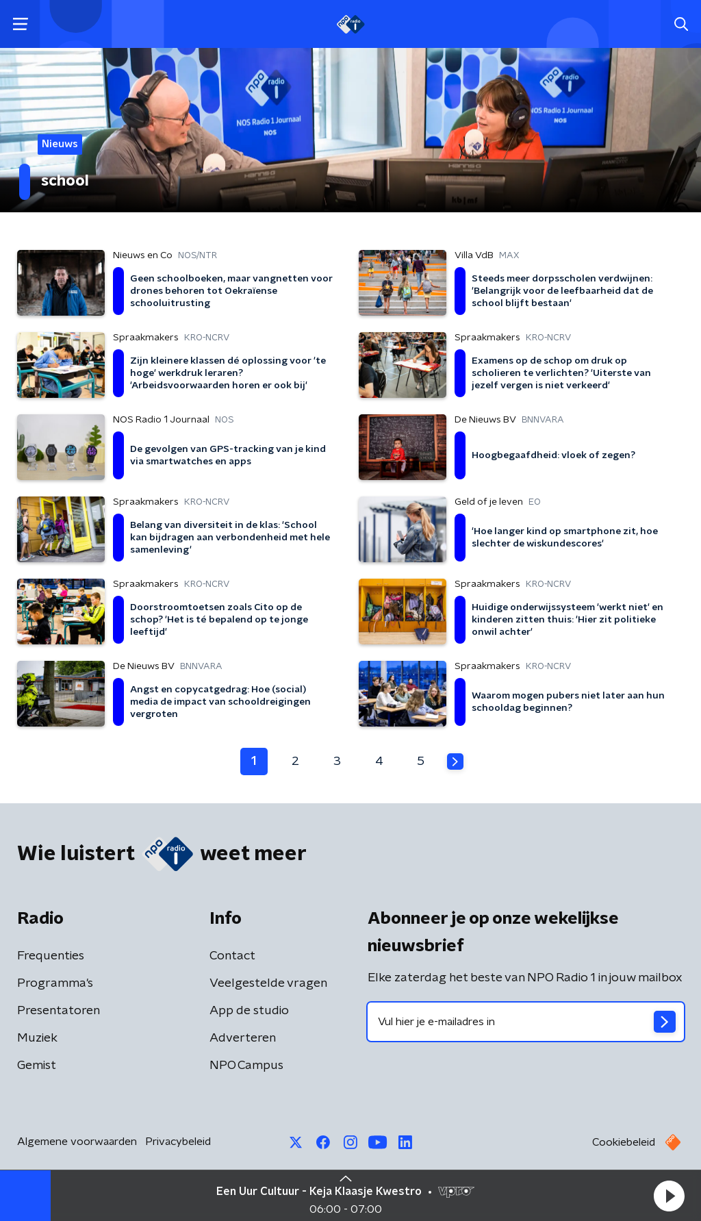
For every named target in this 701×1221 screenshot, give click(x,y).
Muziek (37, 1038)
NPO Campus (246, 1065)
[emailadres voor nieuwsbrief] (526, 1022)
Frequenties (50, 956)
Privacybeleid (178, 1141)
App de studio (249, 1011)
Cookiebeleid (623, 1142)
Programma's (55, 983)
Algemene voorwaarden (77, 1141)
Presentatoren (58, 1011)
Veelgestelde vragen (268, 983)
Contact (232, 956)
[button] (669, 1196)
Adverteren (242, 1038)
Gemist (36, 1065)
